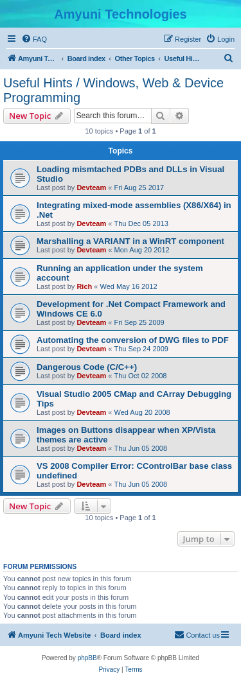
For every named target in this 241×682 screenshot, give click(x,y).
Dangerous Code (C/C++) (87, 367)
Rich (84, 286)
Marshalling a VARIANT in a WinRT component (130, 241)
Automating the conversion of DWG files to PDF (133, 340)
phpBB (87, 657)
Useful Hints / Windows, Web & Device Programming (113, 90)
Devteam (91, 187)
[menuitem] (34, 39)
